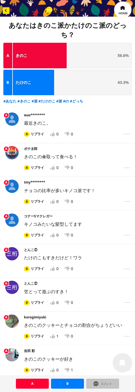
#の (66, 71)
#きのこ (24, 71)
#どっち (76, 71)
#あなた (9, 71)
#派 (34, 71)
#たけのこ (46, 71)
